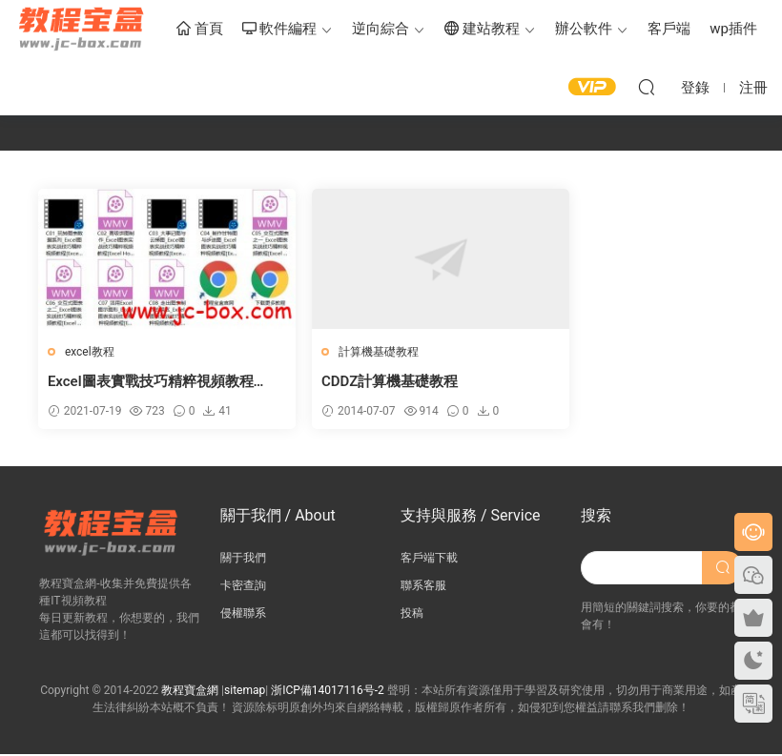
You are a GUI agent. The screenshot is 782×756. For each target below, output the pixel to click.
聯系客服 (423, 586)
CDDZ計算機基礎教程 (358, 381)
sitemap (244, 692)
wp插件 (733, 28)
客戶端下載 (429, 558)
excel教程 (90, 351)
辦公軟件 (583, 28)
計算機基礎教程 (347, 351)
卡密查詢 (243, 586)
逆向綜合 (380, 28)
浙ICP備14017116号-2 (327, 692)
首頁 (199, 29)
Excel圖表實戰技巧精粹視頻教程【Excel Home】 (144, 382)
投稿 (412, 614)
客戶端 (669, 28)
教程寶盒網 (81, 28)
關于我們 (243, 558)
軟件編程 (280, 29)
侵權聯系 (243, 614)
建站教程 (482, 29)
